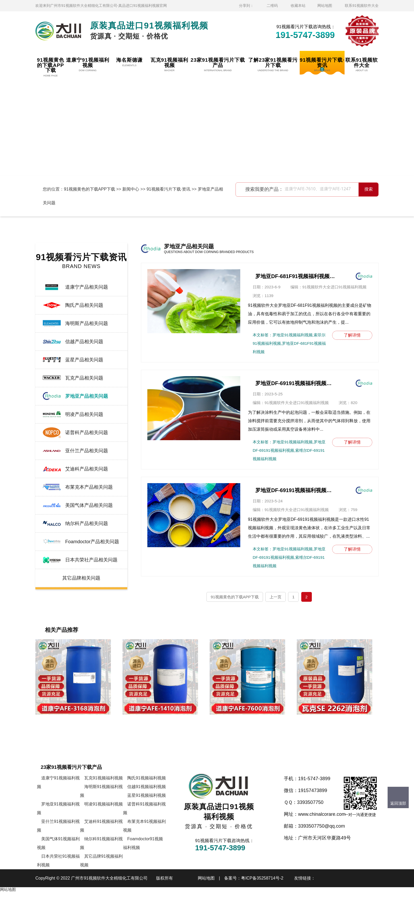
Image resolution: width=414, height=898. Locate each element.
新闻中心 (130, 189)
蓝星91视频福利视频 (146, 801)
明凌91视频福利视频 (103, 810)
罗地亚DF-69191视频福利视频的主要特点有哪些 (295, 490)
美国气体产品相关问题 (89, 505)
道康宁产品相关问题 (86, 287)
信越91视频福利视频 (146, 792)
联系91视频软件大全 (362, 5)
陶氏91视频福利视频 (146, 783)
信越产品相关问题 (84, 341)
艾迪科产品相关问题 (86, 469)
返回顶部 (398, 803)
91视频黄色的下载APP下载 (89, 189)
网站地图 (324, 5)
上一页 (275, 597)
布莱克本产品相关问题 (89, 487)
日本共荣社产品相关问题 (91, 559)
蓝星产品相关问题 (84, 359)
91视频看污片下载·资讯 (168, 189)
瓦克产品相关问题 (84, 378)
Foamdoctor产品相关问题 (92, 541)
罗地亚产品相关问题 (86, 396)
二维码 (272, 5)
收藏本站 (298, 5)
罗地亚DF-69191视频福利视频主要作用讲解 (295, 383)
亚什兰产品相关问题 (86, 450)
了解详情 (352, 335)
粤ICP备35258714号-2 (262, 884)
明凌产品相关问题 (84, 414)
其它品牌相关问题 (81, 578)
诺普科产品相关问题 (86, 432)
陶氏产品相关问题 (84, 305)
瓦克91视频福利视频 (103, 783)
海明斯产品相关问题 (86, 323)
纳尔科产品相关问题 (86, 523)
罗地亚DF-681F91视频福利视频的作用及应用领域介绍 (295, 276)
